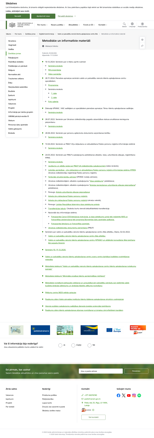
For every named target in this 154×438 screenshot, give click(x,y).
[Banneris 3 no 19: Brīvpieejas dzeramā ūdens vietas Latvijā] (40, 330)
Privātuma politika (49, 395)
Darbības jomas (14, 53)
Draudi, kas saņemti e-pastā (53, 407)
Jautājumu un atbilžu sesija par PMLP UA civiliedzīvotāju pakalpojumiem (77, 166)
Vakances (12, 104)
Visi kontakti (93, 417)
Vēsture (11, 120)
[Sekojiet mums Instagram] (134, 395)
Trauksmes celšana (16, 78)
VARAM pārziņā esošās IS (18, 116)
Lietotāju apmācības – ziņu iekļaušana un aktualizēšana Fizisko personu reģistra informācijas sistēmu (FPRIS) (92, 170)
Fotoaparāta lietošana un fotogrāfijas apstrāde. (70, 224)
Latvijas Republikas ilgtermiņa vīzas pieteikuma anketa (77, 204)
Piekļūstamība (47, 399)
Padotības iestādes (15, 62)
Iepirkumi (12, 99)
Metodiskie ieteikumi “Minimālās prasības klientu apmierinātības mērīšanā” (75, 276)
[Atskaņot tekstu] (51, 46)
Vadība (11, 49)
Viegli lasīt (12, 45)
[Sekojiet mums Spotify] (139, 395)
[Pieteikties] (136, 371)
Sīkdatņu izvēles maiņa (51, 410)
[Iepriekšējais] (11, 330)
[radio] (61, 344)
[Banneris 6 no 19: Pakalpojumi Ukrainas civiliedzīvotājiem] (113, 330)
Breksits (11, 133)
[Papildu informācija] (93, 410)
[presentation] (20, 355)
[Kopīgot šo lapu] (142, 46)
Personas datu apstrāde (18, 125)
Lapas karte (47, 403)
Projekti (11, 108)
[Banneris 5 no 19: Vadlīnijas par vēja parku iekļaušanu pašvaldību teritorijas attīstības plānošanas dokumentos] (89, 330)
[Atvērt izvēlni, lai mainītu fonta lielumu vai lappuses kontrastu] (142, 25)
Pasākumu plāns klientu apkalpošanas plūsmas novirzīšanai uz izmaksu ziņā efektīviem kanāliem (84, 310)
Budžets (11, 91)
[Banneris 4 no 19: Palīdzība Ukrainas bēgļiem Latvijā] (64, 330)
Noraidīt (18, 16)
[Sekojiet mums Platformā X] (123, 395)
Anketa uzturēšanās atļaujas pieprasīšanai (73, 192)
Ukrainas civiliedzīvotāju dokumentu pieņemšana (67, 228)
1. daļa (54, 93)
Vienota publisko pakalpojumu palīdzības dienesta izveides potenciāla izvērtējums (78, 306)
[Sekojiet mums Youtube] (129, 395)
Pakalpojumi (13, 58)
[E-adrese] (86, 410)
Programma (53, 85)
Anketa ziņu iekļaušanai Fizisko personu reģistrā (67, 200)
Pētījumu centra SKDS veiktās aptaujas (60, 292)
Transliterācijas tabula (57, 208)
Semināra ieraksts (55, 112)
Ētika (10, 83)
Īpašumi (11, 95)
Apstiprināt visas (43, 16)
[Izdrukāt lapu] (142, 40)
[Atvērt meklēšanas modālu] (124, 25)
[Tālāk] (142, 330)
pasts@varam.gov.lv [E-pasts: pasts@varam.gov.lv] (92, 399)
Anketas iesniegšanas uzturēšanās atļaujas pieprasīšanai (112, 185)
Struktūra (12, 41)
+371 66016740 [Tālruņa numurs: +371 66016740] (90, 395)
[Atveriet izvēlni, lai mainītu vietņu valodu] (132, 25)
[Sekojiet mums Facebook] (118, 395)
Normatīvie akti (14, 74)
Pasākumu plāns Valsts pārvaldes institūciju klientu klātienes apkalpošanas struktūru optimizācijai (84, 299)
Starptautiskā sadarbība (18, 87)
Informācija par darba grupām (20, 112)
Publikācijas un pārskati (17, 66)
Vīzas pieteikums (96, 181)
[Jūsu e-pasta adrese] (101, 371)
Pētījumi (11, 70)
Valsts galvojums (15, 129)
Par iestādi (10, 407)
